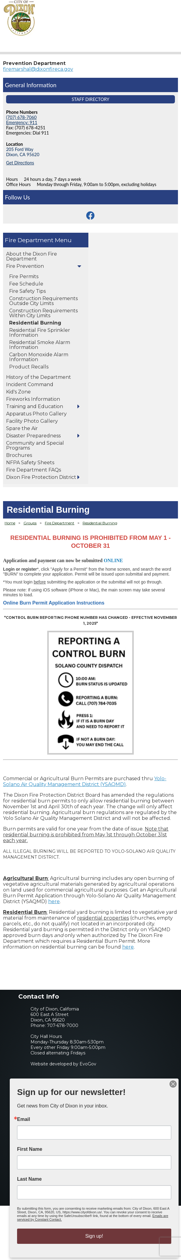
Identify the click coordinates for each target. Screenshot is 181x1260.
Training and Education (34, 406)
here (54, 901)
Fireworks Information (33, 399)
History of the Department (38, 377)
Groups (30, 523)
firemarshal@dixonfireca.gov (38, 69)
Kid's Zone (18, 392)
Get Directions (20, 162)
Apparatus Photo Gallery (36, 414)
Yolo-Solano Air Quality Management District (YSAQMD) (84, 781)
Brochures (19, 455)
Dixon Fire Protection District (41, 477)
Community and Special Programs (35, 445)
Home (10, 523)
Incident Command (29, 384)
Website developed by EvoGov (63, 1064)
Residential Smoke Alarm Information (39, 344)
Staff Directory (90, 99)
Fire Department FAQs (33, 470)
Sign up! (94, 1236)
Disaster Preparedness (33, 436)
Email (23, 1119)
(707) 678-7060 (21, 117)
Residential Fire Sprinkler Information (39, 332)
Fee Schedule (26, 284)
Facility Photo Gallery (32, 421)
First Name (29, 1149)
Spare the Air (22, 428)
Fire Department (29, 240)
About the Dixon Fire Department (31, 256)
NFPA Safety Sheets (30, 462)
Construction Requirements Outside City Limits (43, 301)
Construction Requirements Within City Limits (43, 313)
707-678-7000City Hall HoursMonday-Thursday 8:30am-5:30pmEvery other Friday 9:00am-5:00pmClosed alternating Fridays (67, 1039)
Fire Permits (23, 276)
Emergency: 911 (21, 122)
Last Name (29, 1179)
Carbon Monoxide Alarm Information (38, 357)
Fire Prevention (25, 266)
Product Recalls (28, 367)
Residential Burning (35, 323)
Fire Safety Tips (27, 291)
